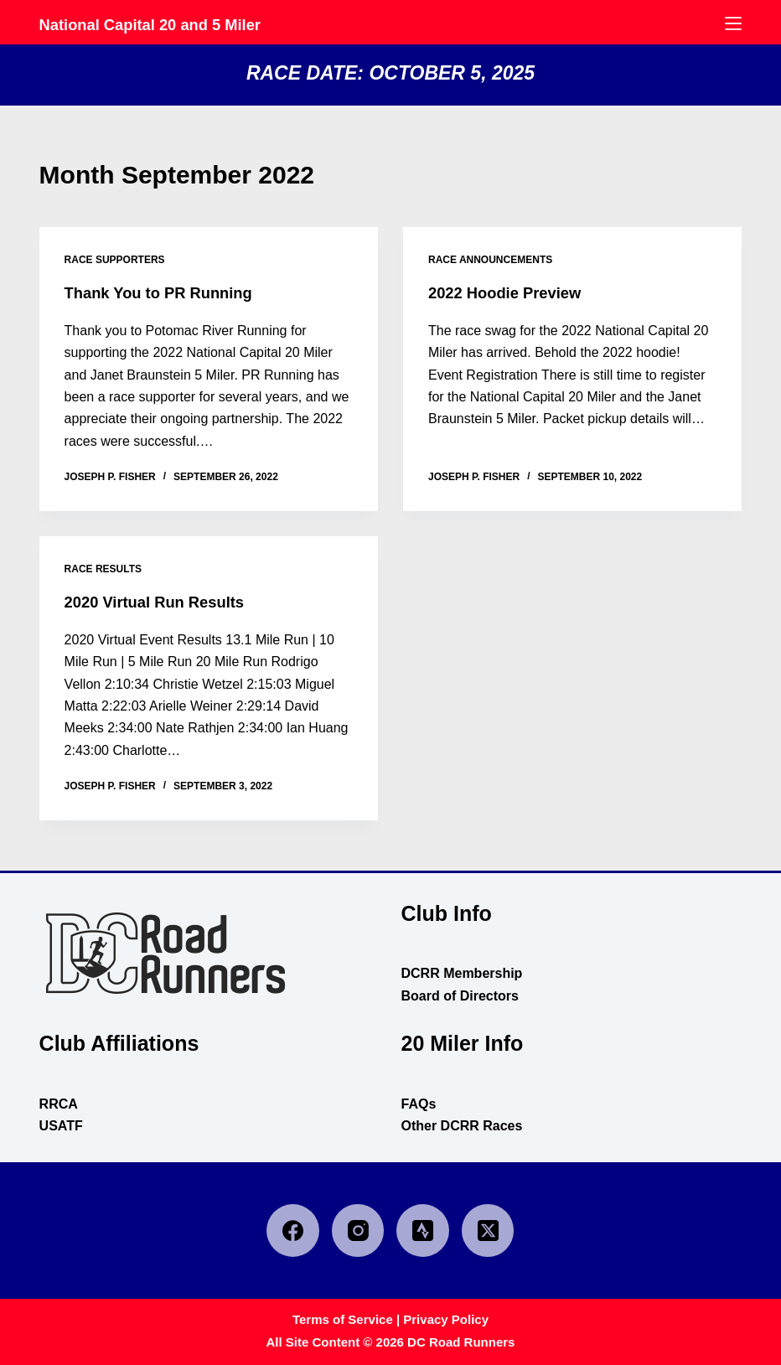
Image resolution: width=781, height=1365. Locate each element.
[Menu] (733, 23)
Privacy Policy (446, 1319)
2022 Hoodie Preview (511, 292)
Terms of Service (342, 1319)
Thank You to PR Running (167, 292)
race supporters (115, 260)
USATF (61, 1126)
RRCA (58, 1104)
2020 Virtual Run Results (163, 601)
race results (103, 569)
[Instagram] (358, 1230)
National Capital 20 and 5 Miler (190, 22)
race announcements (490, 260)
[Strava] (422, 1230)
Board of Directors (459, 996)
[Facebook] (292, 1230)
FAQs (418, 1104)
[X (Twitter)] (488, 1230)
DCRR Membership (461, 973)
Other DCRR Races (461, 1126)
